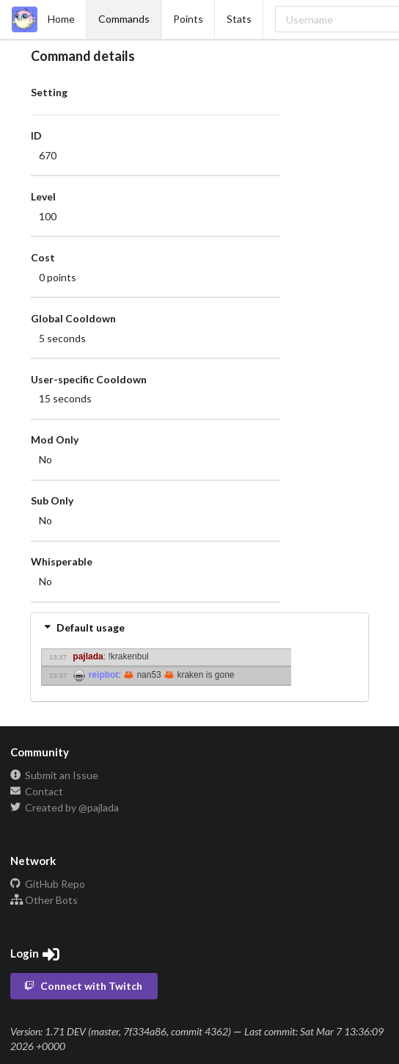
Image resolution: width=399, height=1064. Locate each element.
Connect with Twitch (82, 986)
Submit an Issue (54, 775)
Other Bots (44, 900)
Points (188, 18)
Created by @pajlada (64, 807)
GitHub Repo (47, 884)
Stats (239, 18)
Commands (124, 18)
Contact (36, 791)
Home (43, 19)
